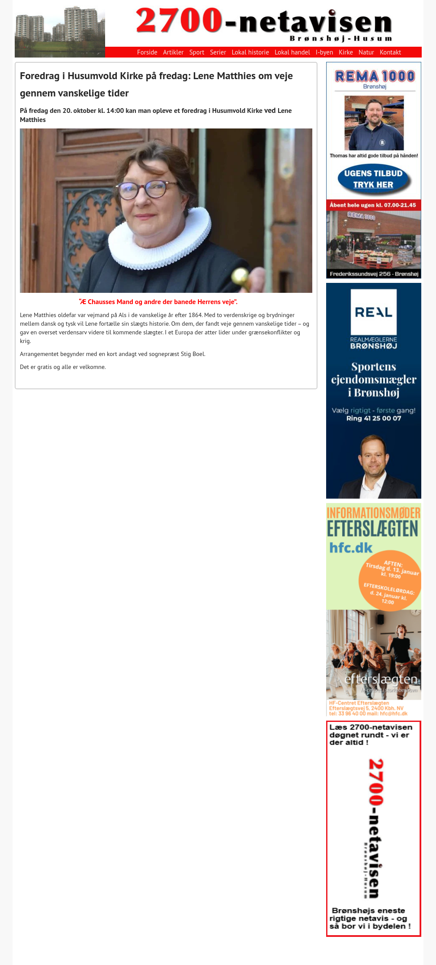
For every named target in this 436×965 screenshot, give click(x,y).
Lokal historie (250, 52)
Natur (366, 52)
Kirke (346, 52)
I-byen (324, 52)
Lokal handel (292, 52)
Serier (218, 52)
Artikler (173, 52)
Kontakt (390, 52)
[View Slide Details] (373, 170)
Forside (147, 52)
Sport (197, 52)
